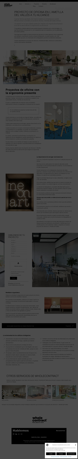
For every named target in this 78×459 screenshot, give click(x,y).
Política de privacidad (63, 456)
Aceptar (50, 453)
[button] (75, 445)
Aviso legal (69, 456)
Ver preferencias (71, 453)
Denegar (61, 453)
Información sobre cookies (55, 456)
